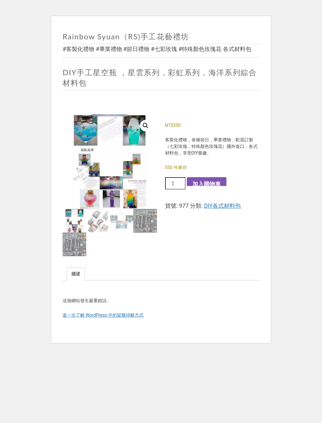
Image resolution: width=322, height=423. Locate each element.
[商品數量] (175, 183)
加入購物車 (206, 183)
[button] (145, 125)
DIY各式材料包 (222, 205)
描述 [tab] (75, 273)
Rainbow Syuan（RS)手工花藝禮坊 (126, 36)
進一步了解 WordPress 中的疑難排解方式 (103, 315)
